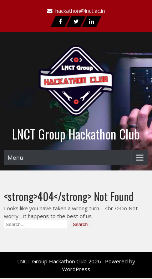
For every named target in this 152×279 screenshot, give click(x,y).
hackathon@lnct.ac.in (80, 10)
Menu (15, 158)
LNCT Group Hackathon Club (76, 134)
